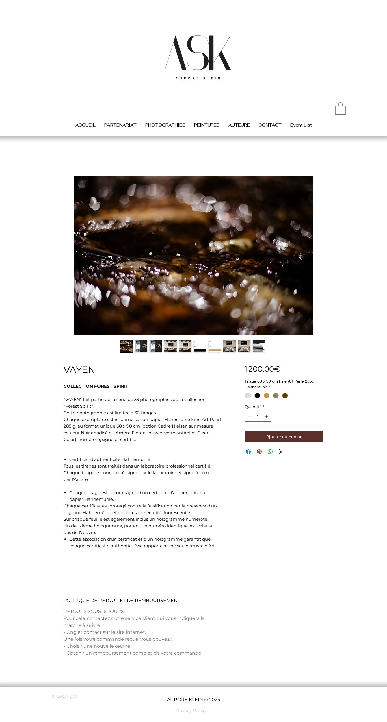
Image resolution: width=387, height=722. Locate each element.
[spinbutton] (257, 416)
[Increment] (266, 416)
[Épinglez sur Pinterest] (259, 451)
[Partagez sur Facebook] (248, 451)
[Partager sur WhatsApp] (270, 451)
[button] (340, 108)
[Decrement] (248, 416)
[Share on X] (281, 451)
